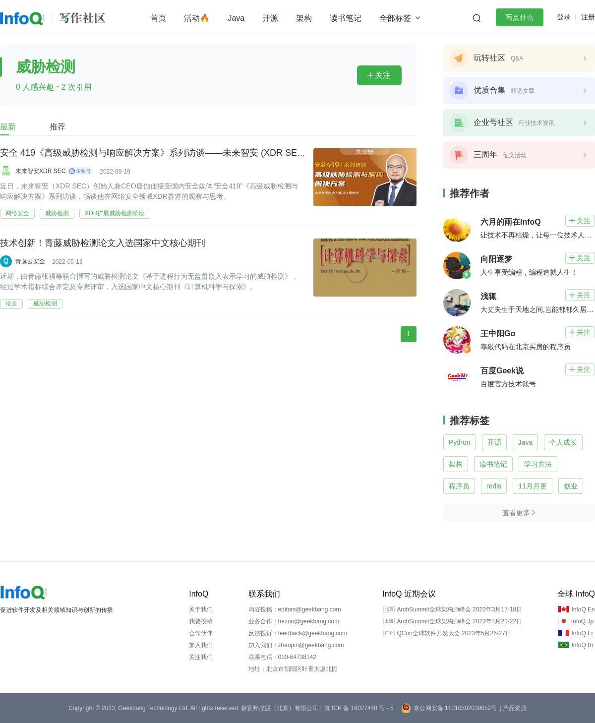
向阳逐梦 (496, 259)
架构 (304, 18)
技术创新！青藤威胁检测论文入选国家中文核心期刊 (102, 243)
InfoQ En (583, 609)
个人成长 (563, 442)
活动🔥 (197, 18)
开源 (270, 18)
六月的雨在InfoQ (510, 222)
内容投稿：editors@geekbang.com (294, 609)
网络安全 (17, 213)
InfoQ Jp (582, 621)
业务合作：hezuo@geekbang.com (294, 621)
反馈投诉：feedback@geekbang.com (298, 633)
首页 (158, 18)
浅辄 (488, 296)
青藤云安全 (30, 261)
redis (493, 486)
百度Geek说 (502, 370)
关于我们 (201, 609)
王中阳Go (497, 333)
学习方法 (538, 464)
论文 (11, 303)
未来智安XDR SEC (40, 171)
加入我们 (201, 645)
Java (236, 18)
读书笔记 (345, 18)
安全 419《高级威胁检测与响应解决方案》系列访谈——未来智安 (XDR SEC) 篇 (159, 153)
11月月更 (532, 486)
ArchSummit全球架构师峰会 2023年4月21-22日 (459, 621)
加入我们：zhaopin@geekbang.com (296, 645)
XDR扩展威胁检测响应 (115, 213)
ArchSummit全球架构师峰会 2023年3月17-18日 (459, 609)
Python (460, 442)
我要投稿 (201, 621)
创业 (571, 486)
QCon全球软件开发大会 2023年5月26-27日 (454, 633)
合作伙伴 (201, 633)
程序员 (459, 486)
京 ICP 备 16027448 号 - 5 (359, 708)
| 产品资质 (512, 708)
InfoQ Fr (582, 633)
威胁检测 (57, 213)
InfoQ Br (582, 645)
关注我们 (201, 657)
